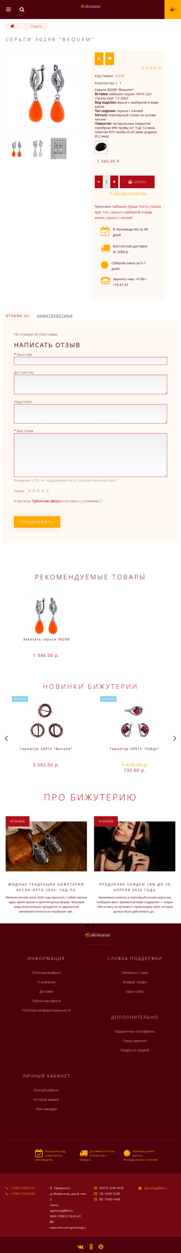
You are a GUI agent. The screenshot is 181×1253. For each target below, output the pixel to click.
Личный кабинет (46, 1090)
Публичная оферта (46, 1001)
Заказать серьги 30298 (46, 639)
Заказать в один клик (130, 193)
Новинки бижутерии (90, 686)
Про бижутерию (90, 797)
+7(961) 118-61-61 (23, 1188)
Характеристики (55, 315)
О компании (46, 982)
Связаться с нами (134, 972)
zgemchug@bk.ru (155, 1188)
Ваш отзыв (25, 431)
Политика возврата (46, 972)
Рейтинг (19, 491)
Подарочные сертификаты (135, 1031)
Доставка (46, 991)
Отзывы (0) (17, 315)
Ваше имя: (25, 354)
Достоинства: (24, 372)
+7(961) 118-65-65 (23, 1194)
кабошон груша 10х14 (130, 206)
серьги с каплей (119, 217)
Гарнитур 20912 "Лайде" (135, 748)
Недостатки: (23, 401)
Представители (135, 1040)
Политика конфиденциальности (46, 1010)
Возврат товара (135, 982)
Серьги (36, 26)
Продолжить (37, 521)
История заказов (46, 1099)
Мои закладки (46, 1109)
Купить (137, 182)
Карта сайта (135, 991)
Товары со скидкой (134, 1050)
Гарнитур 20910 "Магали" (46, 748)
